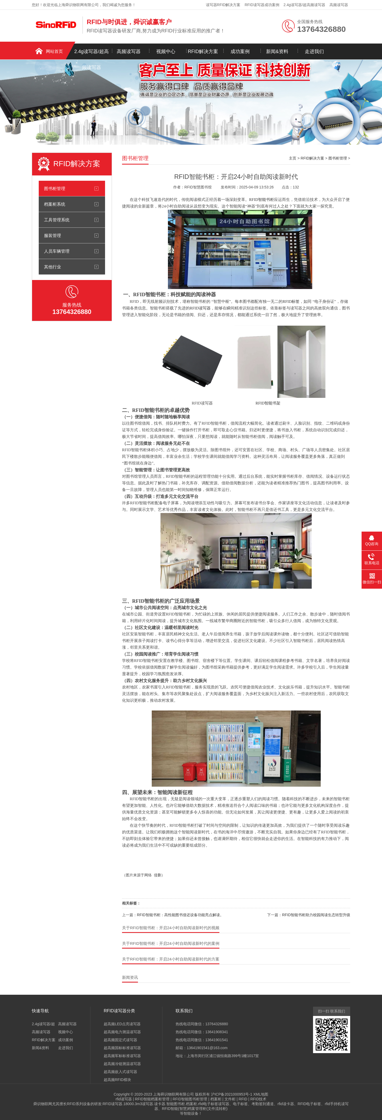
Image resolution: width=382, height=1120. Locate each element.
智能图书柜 (175, 1104)
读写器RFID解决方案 (223, 5)
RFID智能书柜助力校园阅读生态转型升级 (316, 915)
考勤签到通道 (262, 1104)
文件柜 (230, 1099)
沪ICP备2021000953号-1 (231, 1094)
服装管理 (52, 235)
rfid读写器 (124, 1099)
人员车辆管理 (57, 251)
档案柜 (216, 1099)
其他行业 (52, 266)
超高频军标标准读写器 (122, 1056)
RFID (243, 1099)
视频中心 (165, 51)
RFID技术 (258, 1099)
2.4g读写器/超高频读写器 (304, 5)
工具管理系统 (57, 219)
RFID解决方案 (203, 51)
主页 (292, 158)
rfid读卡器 (285, 1104)
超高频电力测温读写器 (122, 1032)
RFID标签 (291, 301)
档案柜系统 (54, 204)
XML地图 (260, 1094)
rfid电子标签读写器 (213, 1104)
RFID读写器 (200, 308)
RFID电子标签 (309, 1104)
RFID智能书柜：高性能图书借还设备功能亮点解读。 (180, 915)
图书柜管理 (54, 188)
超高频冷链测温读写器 (122, 1064)
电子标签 (240, 1104)
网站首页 (54, 51)
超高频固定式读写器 (120, 1040)
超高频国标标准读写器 (122, 1048)
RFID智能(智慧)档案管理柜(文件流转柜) (194, 1108)
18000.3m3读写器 (138, 1104)
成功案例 (240, 51)
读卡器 (159, 1104)
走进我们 (314, 51)
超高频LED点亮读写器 (122, 1024)
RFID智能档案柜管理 (152, 1099)
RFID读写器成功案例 (262, 5)
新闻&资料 (277, 51)
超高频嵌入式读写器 (120, 1072)
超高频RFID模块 (117, 1080)
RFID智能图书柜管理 (190, 1099)
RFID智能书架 (267, 403)
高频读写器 (338, 5)
